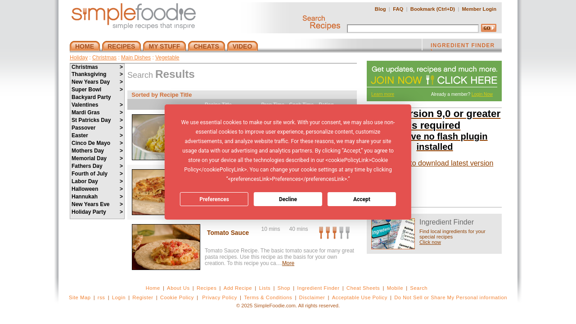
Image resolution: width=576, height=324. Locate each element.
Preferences (214, 199)
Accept (361, 199)
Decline (288, 199)
